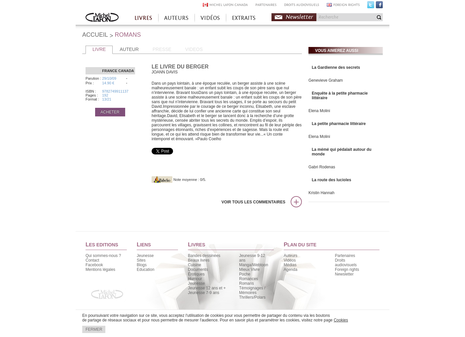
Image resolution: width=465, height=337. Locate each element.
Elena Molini (319, 110)
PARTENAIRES (265, 5)
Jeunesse (145, 255)
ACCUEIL (95, 34)
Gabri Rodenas (321, 167)
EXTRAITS (244, 18)
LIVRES (143, 18)
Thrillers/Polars (252, 297)
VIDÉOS (210, 18)
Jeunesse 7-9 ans (203, 292)
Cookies (341, 320)
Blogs (142, 265)
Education (145, 269)
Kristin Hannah (321, 192)
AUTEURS (176, 18)
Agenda (290, 269)
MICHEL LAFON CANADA (228, 5)
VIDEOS (194, 49)
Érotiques (196, 274)
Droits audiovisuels (346, 262)
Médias (290, 265)
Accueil (102, 18)
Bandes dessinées (204, 255)
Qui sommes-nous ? (103, 255)
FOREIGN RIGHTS (346, 5)
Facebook (379, 6)
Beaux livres (198, 260)
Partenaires (345, 255)
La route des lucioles (331, 180)
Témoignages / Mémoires (252, 290)
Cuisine (194, 265)
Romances (248, 278)
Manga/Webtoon (253, 265)
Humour (195, 278)
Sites (141, 260)
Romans (246, 283)
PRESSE (162, 49)
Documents (198, 269)
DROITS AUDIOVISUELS (301, 5)
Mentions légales (100, 269)
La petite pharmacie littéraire (339, 123)
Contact (92, 260)
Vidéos (290, 260)
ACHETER (109, 112)
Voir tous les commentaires (253, 202)
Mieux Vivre (249, 269)
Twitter (370, 6)
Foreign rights (347, 269)
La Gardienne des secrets (336, 67)
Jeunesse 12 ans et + (207, 288)
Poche (244, 274)
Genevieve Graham (325, 80)
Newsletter (299, 17)
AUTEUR (129, 49)
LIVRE (99, 49)
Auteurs (290, 255)
